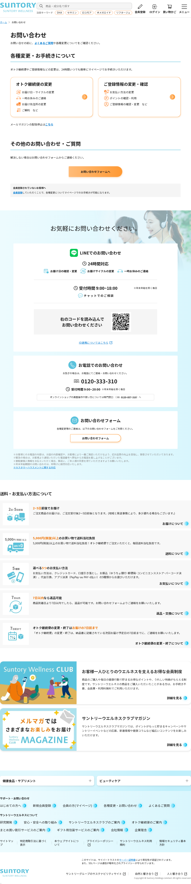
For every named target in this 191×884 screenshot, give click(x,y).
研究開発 (8, 822)
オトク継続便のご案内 (149, 822)
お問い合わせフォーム (95, 438)
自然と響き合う (146, 874)
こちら (49, 124)
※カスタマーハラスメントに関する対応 (34, 467)
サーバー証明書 (127, 859)
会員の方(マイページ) (80, 805)
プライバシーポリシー (100, 843)
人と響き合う (177, 874)
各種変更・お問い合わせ (123, 805)
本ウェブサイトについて (66, 843)
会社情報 (119, 830)
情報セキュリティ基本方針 (172, 843)
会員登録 (17, 192)
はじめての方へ (13, 805)
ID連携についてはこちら (95, 343)
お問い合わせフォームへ (95, 172)
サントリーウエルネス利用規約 (136, 843)
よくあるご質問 (44, 43)
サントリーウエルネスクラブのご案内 (97, 822)
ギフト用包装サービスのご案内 (80, 830)
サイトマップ (6, 843)
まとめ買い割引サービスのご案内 (25, 830)
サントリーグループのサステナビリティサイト (96, 874)
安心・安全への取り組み (43, 822)
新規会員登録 (44, 805)
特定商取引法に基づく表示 (33, 843)
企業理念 (143, 830)
